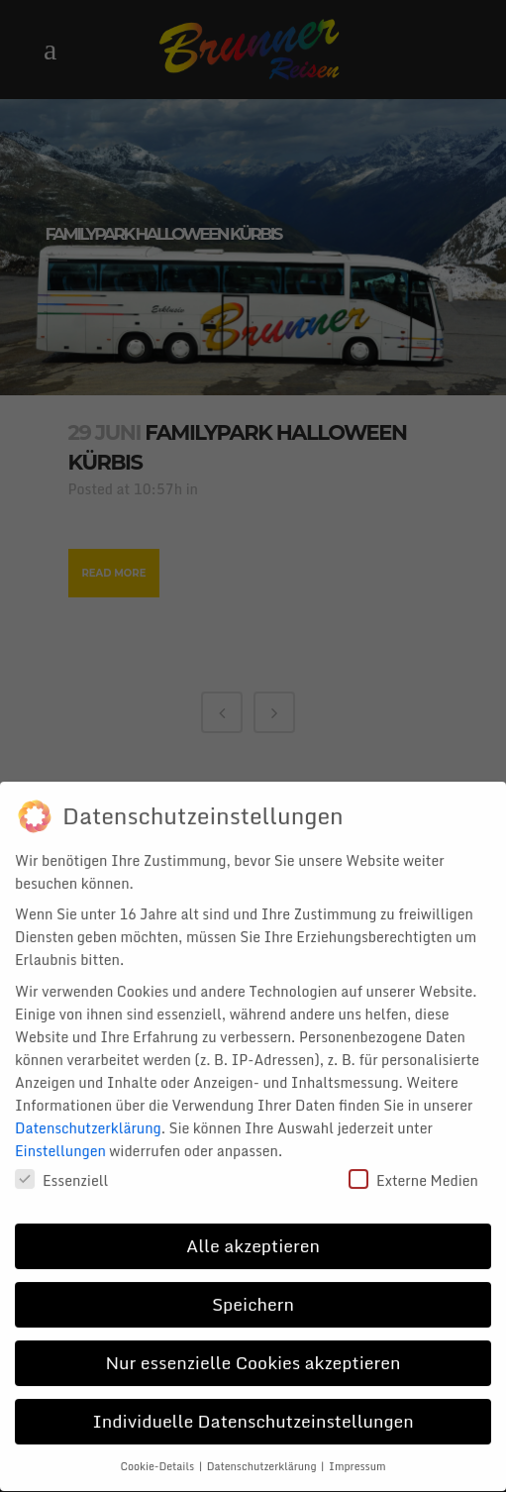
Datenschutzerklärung (88, 1114)
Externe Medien (413, 1166)
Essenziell (61, 1166)
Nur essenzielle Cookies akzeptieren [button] (252, 1349)
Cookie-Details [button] (159, 1452)
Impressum (357, 1452)
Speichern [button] (253, 1291)
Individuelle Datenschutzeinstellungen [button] (253, 1408)
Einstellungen (60, 1136)
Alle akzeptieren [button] (253, 1232)
